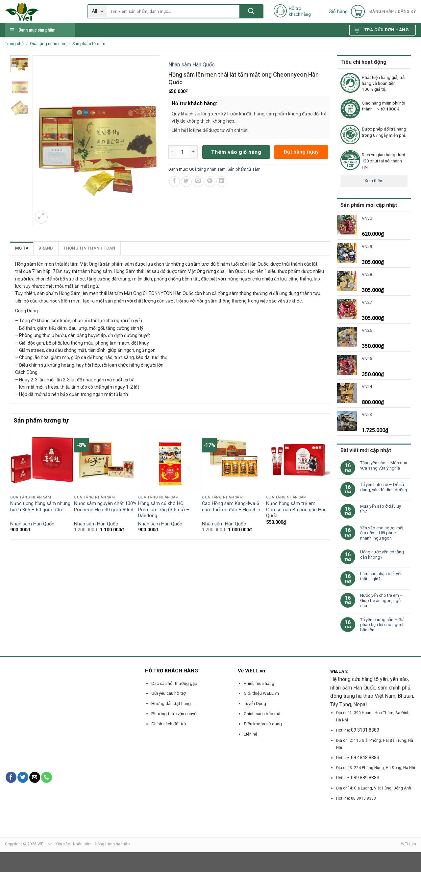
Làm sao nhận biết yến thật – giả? (381, 576)
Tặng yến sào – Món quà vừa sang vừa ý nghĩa (383, 465)
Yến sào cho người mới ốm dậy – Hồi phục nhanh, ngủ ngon (381, 533)
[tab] (22, 248)
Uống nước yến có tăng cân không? (382, 554)
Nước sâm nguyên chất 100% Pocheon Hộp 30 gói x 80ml (105, 507)
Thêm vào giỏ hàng (236, 152)
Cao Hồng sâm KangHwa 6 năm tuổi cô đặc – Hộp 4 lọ (231, 507)
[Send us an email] (34, 777)
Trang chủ (14, 43)
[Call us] (46, 777)
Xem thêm (374, 180)
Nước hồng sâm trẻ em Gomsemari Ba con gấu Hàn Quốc (296, 510)
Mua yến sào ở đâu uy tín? (380, 509)
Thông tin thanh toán (89, 248)
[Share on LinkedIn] (221, 181)
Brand (45, 248)
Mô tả (21, 248)
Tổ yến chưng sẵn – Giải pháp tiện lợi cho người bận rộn (383, 624)
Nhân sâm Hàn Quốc (191, 64)
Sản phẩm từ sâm (88, 43)
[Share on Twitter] (186, 181)
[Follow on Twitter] (22, 777)
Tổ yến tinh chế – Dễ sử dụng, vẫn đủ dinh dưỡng (383, 487)
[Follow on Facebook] (11, 777)
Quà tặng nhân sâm (48, 43)
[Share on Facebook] (174, 181)
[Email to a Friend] (198, 181)
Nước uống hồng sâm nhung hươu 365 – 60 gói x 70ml (40, 507)
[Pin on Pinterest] (210, 181)
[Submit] (251, 11)
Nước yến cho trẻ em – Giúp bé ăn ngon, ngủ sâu (381, 600)
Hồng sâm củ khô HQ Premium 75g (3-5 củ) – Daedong (163, 510)
